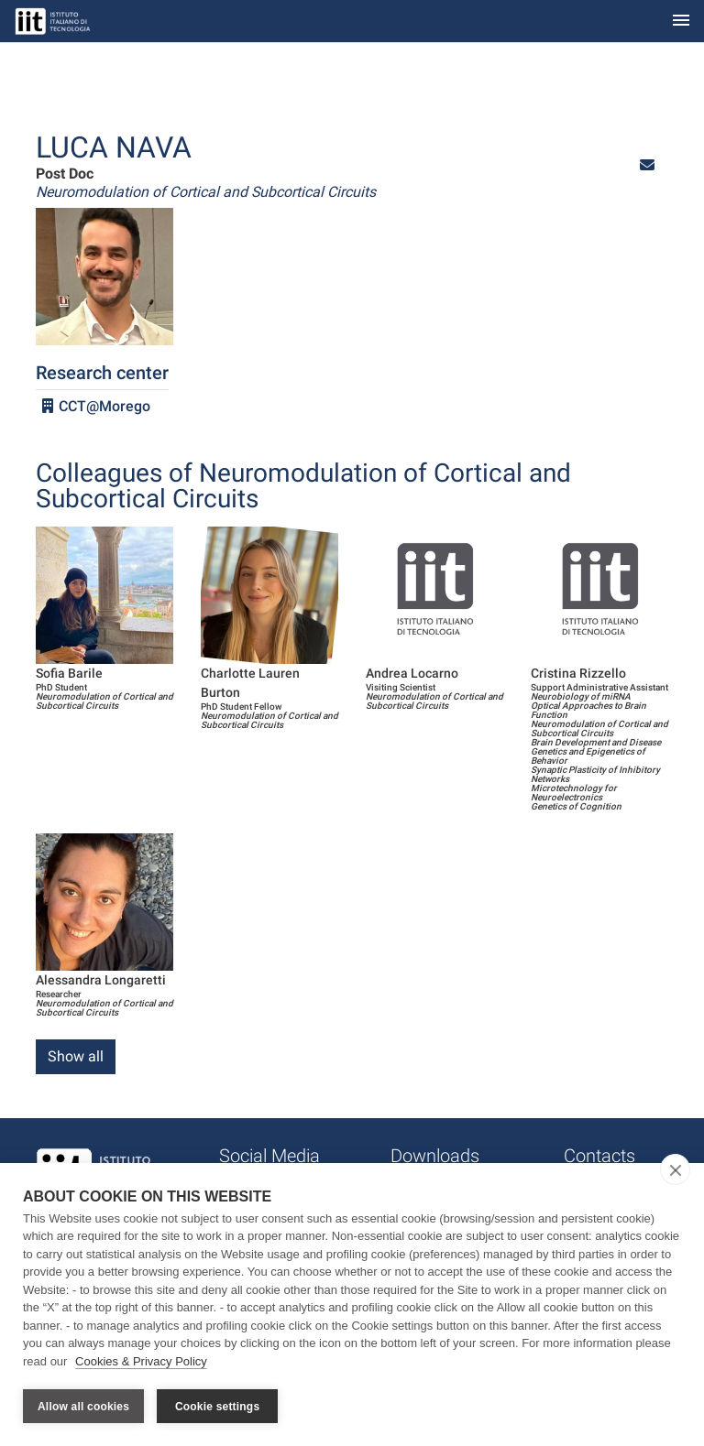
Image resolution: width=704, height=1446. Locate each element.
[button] (647, 165)
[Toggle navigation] (681, 21)
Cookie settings (217, 1406)
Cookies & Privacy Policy (141, 1362)
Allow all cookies (83, 1406)
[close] (675, 1170)
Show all (76, 1056)
